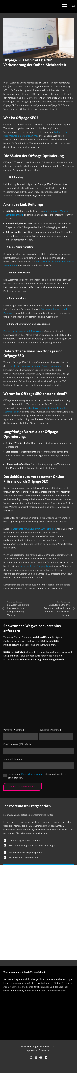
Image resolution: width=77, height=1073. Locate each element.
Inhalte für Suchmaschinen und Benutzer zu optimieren (37, 366)
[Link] (31, 1057)
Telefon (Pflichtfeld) (13, 759)
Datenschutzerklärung (32, 774)
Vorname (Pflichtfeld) (13, 730)
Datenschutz (45, 1050)
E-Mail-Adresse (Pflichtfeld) (17, 744)
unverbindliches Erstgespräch (35, 566)
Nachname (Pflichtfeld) (50, 730)
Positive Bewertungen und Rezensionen (23, 331)
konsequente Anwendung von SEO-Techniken (33, 528)
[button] (65, 6)
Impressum (31, 1050)
